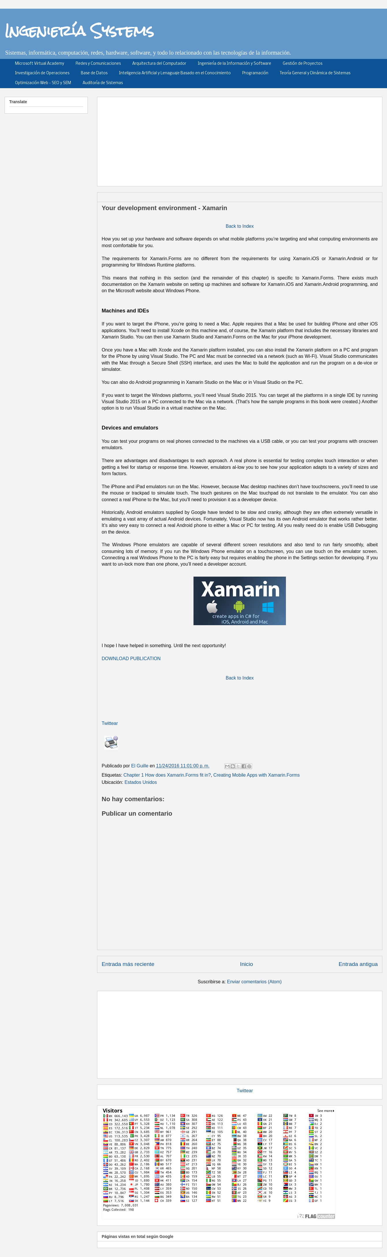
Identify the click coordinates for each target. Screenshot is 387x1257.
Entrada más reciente (128, 964)
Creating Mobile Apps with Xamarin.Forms (256, 775)
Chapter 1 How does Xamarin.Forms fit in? (167, 775)
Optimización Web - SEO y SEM (43, 83)
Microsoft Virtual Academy (39, 64)
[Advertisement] (162, 139)
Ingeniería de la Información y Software (234, 64)
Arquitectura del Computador (159, 64)
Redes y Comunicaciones (98, 64)
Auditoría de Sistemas (103, 83)
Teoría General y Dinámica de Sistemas (315, 73)
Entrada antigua (358, 964)
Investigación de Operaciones (42, 73)
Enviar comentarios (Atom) (254, 981)
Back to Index (240, 226)
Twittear (110, 723)
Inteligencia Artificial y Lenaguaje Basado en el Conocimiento (175, 73)
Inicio (246, 964)
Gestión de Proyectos (302, 64)
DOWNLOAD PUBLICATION (131, 658)
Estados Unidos (140, 782)
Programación (255, 73)
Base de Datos (94, 73)
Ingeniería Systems (79, 30)
